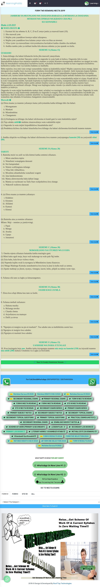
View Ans (94, 132)
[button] (5, 549)
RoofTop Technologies (62, 583)
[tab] (5, 494)
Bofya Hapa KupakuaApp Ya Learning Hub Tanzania (50, 480)
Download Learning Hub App (87, 568)
